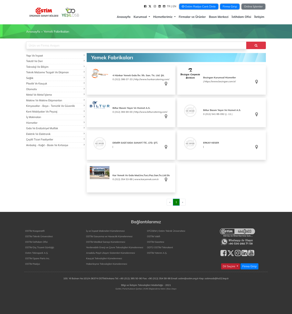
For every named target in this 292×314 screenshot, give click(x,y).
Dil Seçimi (229, 266)
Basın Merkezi (218, 17)
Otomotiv (55, 89)
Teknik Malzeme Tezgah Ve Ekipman (55, 72)
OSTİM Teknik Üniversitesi (39, 236)
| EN (174, 6)
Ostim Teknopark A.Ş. (36, 252)
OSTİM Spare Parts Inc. (37, 258)
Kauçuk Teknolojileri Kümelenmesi (104, 258)
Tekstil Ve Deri (55, 61)
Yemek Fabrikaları (56, 31)
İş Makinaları (55, 117)
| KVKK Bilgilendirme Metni (154, 288)
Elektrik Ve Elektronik (55, 133)
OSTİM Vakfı (153, 236)
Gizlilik (118, 288)
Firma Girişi (230, 6)
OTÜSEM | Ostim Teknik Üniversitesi (166, 230)
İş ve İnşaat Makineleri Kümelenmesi (105, 230)
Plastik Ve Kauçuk (55, 83)
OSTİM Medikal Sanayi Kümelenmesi (105, 241)
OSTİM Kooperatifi (35, 230)
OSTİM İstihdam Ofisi (36, 241)
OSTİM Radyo (32, 263)
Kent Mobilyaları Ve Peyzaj (55, 111)
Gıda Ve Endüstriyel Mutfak (55, 128)
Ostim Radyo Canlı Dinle (199, 6)
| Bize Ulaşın (171, 288)
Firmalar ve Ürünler (192, 17)
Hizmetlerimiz (163, 17)
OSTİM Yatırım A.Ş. (157, 252)
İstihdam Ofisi (241, 17)
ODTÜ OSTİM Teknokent (160, 247)
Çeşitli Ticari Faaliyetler (55, 139)
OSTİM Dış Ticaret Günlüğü (39, 247)
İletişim (259, 17)
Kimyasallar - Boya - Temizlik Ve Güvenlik (55, 105)
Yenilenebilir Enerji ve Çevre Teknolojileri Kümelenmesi (114, 247)
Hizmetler (55, 122)
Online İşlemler (253, 6)
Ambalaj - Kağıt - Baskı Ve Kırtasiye (55, 145)
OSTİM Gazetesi (155, 241)
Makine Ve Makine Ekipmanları (55, 100)
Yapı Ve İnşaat (55, 55)
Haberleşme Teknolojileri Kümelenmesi (106, 263)
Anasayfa (123, 17)
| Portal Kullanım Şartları (132, 288)
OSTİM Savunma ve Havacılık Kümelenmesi (109, 236)
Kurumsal (141, 17)
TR (169, 6)
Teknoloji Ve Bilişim (55, 66)
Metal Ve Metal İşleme (55, 94)
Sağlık (55, 78)
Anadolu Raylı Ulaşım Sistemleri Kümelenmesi (110, 252)
